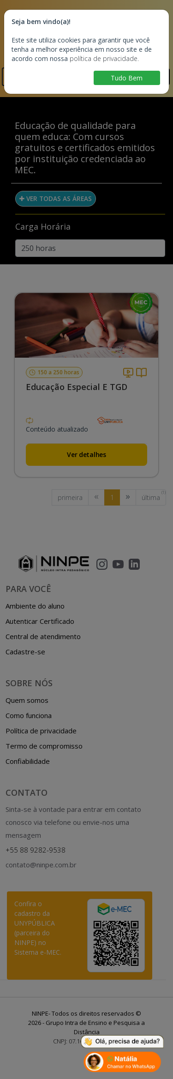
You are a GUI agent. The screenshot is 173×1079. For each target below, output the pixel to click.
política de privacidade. (104, 58)
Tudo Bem (127, 77)
